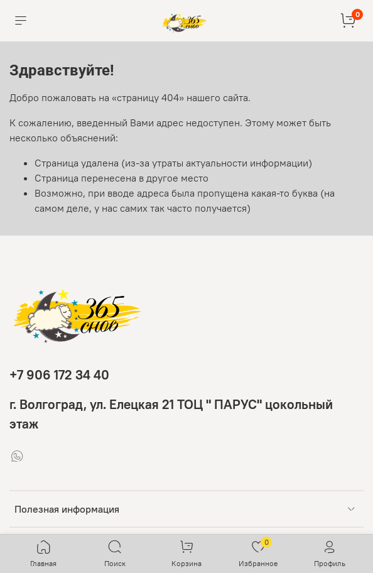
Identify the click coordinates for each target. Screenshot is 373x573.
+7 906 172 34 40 (59, 374)
